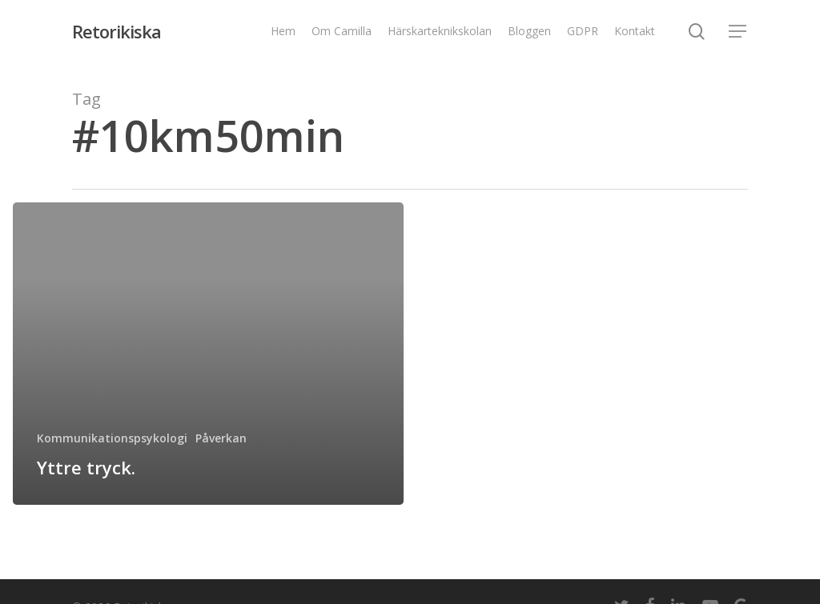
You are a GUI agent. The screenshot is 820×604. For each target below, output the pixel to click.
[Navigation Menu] (738, 31)
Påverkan (221, 438)
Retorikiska (116, 31)
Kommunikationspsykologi (112, 438)
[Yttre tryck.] (208, 353)
